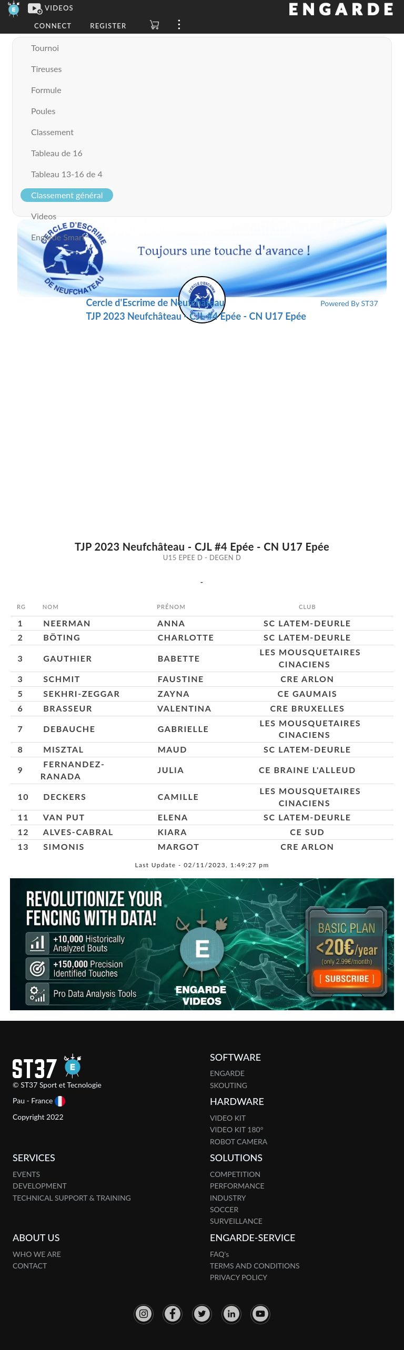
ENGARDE (227, 1073)
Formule (46, 90)
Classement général (67, 195)
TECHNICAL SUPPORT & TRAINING (72, 1197)
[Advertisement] (202, 402)
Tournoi (45, 48)
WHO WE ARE (37, 1254)
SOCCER (224, 1209)
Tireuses (46, 69)
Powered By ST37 (349, 303)
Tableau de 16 (57, 153)
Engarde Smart (58, 237)
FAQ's (219, 1254)
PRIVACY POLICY (238, 1277)
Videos (43, 216)
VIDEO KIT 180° (237, 1129)
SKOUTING (228, 1085)
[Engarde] (14, 8)
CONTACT (30, 1265)
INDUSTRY (228, 1197)
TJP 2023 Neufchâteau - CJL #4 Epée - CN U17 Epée (196, 316)
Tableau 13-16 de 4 (67, 174)
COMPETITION (235, 1174)
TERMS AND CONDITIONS (255, 1265)
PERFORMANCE (237, 1185)
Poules (43, 111)
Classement (52, 132)
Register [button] (108, 26)
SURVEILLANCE (236, 1220)
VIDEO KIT (228, 1117)
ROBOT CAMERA (238, 1141)
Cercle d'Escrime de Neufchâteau (155, 302)
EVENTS (26, 1174)
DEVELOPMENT (40, 1185)
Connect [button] (53, 26)
